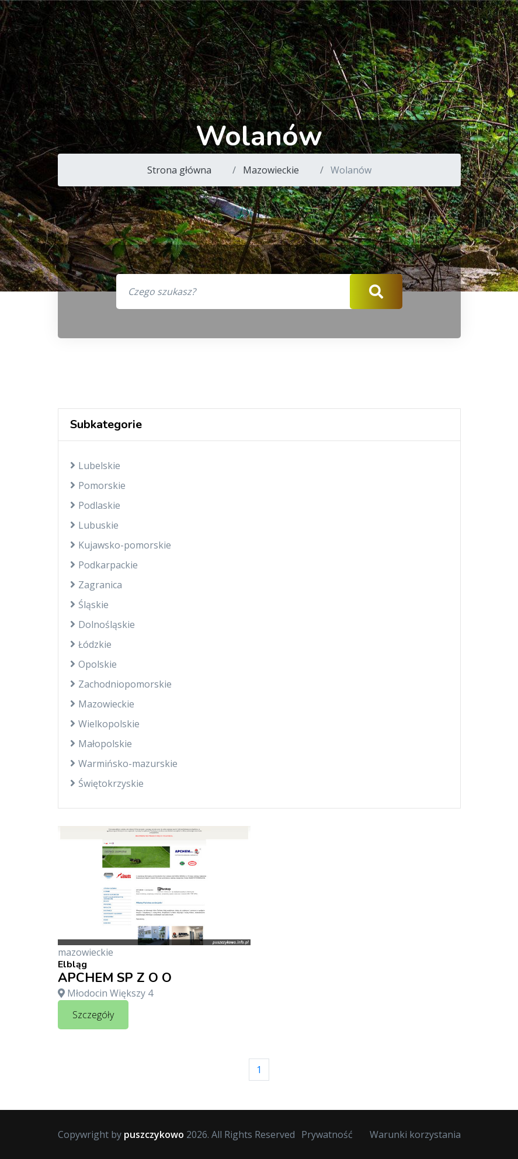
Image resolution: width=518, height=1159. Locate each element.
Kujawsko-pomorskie (120, 545)
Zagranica (96, 584)
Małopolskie (101, 743)
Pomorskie (98, 485)
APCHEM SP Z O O (115, 978)
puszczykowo (154, 1134)
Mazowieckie (271, 170)
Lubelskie (95, 465)
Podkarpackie (104, 564)
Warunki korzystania (415, 1134)
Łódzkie (91, 644)
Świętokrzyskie (107, 783)
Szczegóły (93, 1014)
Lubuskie (94, 525)
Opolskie (93, 664)
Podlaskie (95, 505)
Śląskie (89, 604)
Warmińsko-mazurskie (124, 763)
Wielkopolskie (105, 723)
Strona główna (179, 170)
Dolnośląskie (102, 624)
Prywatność (327, 1134)
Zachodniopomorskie (121, 684)
